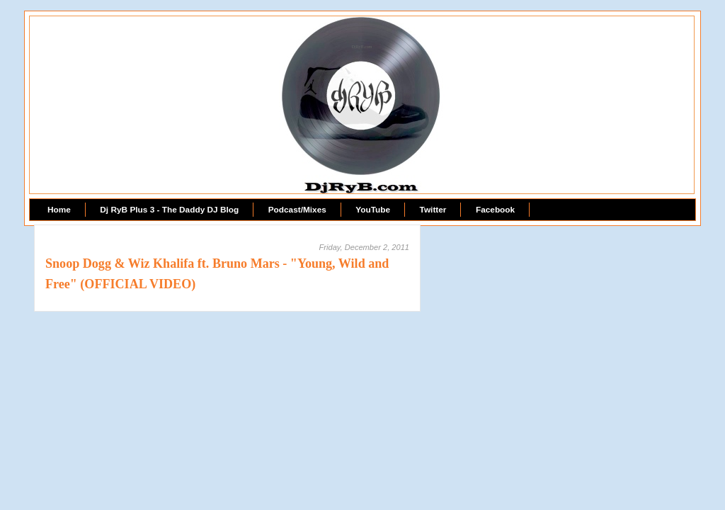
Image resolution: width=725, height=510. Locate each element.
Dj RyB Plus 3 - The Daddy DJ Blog (169, 210)
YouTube (372, 210)
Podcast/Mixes (297, 210)
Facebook (495, 210)
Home (59, 210)
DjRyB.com (362, 47)
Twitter (433, 210)
